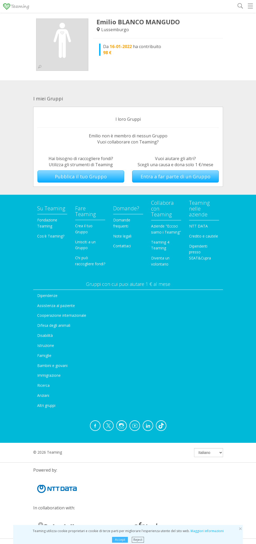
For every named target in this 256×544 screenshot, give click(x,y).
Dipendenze (47, 295)
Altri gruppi (46, 405)
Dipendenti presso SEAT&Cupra (200, 252)
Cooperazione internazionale (61, 315)
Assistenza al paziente (56, 305)
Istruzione (45, 345)
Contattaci (122, 245)
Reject (137, 539)
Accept (120, 539)
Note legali (122, 236)
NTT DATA (198, 226)
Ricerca (43, 385)
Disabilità (45, 335)
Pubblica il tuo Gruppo (81, 176)
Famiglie (44, 355)
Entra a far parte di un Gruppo (175, 176)
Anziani (43, 395)
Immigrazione (49, 375)
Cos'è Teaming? (50, 236)
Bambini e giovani (52, 365)
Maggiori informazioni (207, 531)
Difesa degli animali (53, 325)
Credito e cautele (203, 236)
